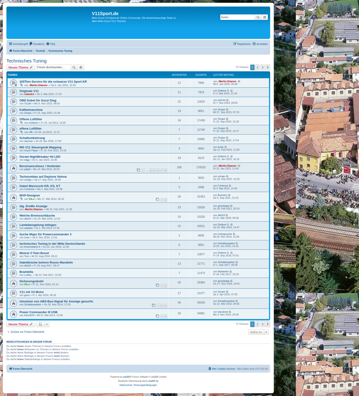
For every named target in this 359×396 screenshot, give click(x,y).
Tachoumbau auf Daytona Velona (43, 176)
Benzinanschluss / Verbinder (40, 166)
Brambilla (26, 272)
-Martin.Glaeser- (38, 85)
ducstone (223, 311)
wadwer (28, 228)
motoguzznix (225, 234)
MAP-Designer (29, 195)
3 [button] (263, 67)
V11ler (28, 103)
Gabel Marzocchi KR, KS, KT (39, 186)
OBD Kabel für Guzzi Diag (37, 100)
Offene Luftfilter (30, 119)
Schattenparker (226, 243)
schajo (28, 179)
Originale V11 (29, 91)
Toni (26, 256)
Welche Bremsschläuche (37, 215)
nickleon (33, 122)
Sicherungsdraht (31, 281)
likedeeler (223, 271)
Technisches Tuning (26, 60)
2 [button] (257, 67)
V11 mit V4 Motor (31, 292)
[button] (268, 67)
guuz (27, 295)
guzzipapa (223, 205)
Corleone (29, 189)
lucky (221, 147)
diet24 (27, 218)
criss (27, 237)
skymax (28, 141)
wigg (27, 159)
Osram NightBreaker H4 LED (39, 156)
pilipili (27, 169)
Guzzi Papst (31, 150)
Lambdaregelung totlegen (37, 225)
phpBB (126, 377)
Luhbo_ (28, 275)
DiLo (32, 199)
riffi (30, 132)
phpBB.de (153, 381)
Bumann (222, 195)
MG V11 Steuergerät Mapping (40, 147)
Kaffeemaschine (31, 109)
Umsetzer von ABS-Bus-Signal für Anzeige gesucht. (56, 301)
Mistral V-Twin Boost (34, 253)
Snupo (28, 112)
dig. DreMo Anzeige (33, 206)
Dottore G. (224, 90)
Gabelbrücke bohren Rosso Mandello (46, 262)
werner (222, 100)
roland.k (29, 94)
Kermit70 (29, 315)
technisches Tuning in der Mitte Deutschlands (52, 243)
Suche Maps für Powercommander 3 (45, 234)
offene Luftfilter (30, 128)
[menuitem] (37, 44)
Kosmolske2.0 (32, 246)
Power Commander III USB (38, 312)
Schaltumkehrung (32, 138)
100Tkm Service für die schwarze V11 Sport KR (53, 81)
